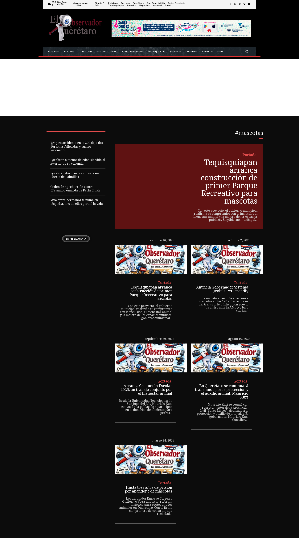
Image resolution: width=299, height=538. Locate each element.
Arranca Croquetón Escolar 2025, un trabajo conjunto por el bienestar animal (146, 390)
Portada (249, 156)
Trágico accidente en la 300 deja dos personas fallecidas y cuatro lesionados (76, 147)
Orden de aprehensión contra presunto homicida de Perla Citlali (75, 189)
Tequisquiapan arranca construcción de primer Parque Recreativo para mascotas (228, 182)
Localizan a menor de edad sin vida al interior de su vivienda (77, 162)
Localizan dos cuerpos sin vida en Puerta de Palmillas (74, 175)
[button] (246, 51)
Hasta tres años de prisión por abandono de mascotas (148, 489)
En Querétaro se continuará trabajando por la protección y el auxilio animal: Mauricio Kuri (221, 391)
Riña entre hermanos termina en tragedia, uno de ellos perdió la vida (76, 202)
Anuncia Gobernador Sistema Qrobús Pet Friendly (222, 289)
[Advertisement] (149, 87)
